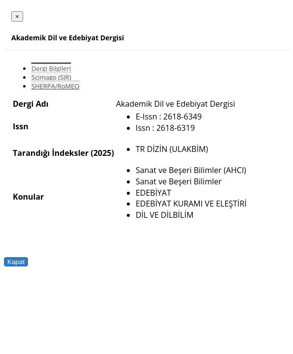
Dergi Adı (31, 103)
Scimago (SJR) (51, 77)
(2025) (102, 153)
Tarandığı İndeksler (50, 153)
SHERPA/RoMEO (55, 86)
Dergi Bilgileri (51, 68)
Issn (21, 126)
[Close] (17, 16)
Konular (28, 196)
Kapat (16, 262)
